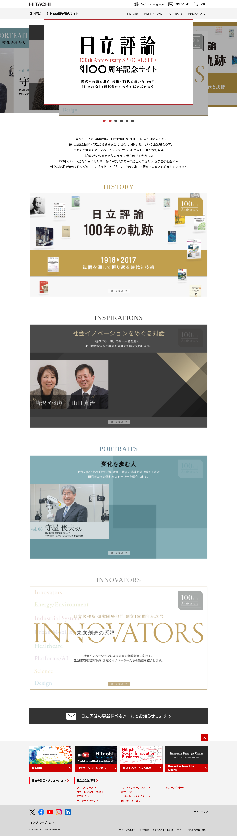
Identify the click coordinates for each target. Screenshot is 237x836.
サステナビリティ (86, 800)
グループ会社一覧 (175, 787)
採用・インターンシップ (134, 787)
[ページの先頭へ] (204, 737)
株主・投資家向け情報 (89, 792)
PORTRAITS (175, 13)
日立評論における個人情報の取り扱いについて (161, 829)
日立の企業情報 (86, 780)
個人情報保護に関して (198, 829)
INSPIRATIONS (153, 13)
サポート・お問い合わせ (134, 796)
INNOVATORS (196, 13)
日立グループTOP (41, 823)
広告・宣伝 (127, 792)
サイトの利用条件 (127, 829)
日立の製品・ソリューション (49, 780)
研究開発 (81, 796)
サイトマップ (200, 811)
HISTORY (132, 13)
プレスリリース (85, 787)
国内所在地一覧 (129, 800)
